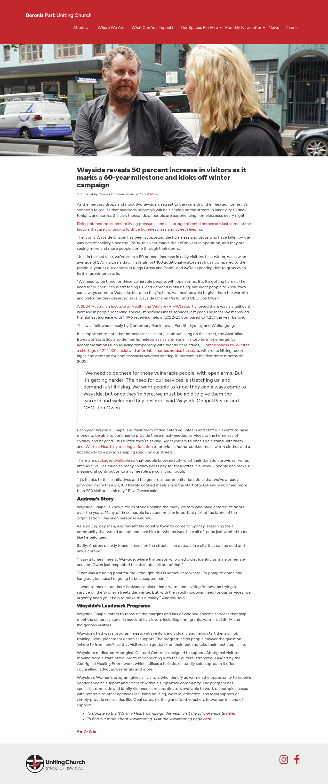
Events (292, 28)
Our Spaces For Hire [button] (199, 28)
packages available (112, 461)
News (274, 28)
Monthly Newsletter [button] (243, 28)
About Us (81, 28)
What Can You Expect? (153, 28)
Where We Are (111, 28)
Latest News (149, 194)
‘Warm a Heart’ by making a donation (119, 447)
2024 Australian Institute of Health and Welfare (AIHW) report (137, 307)
